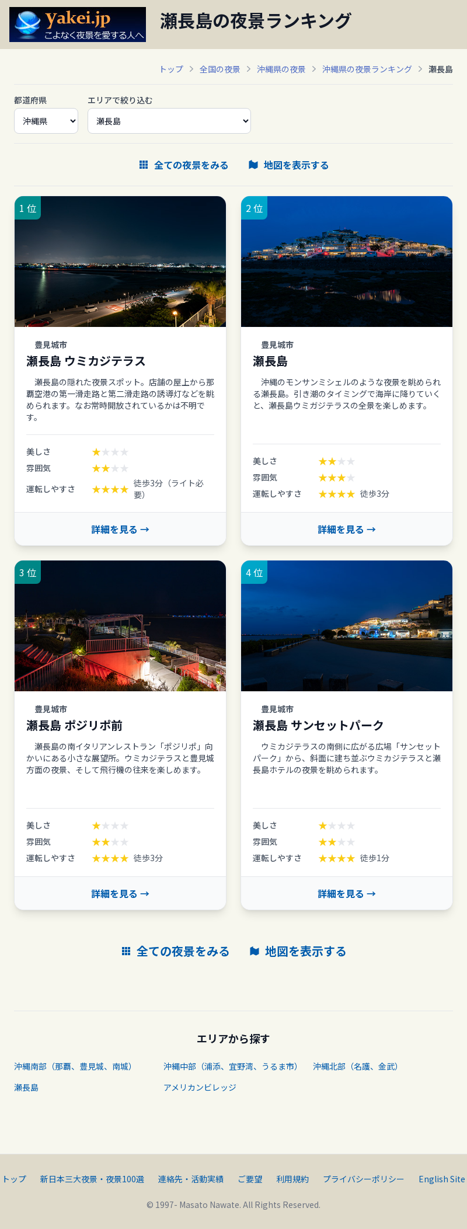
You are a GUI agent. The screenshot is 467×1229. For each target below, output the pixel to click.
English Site (442, 1179)
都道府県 (30, 100)
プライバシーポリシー (364, 1179)
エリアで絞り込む (120, 100)
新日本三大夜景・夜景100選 (92, 1179)
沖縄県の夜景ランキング (367, 69)
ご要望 (250, 1179)
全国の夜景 (220, 69)
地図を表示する (288, 165)
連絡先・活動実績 (191, 1179)
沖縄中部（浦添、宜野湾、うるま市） (232, 1066)
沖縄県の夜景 (281, 69)
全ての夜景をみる (183, 165)
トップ (171, 69)
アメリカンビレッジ (199, 1087)
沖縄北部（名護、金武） (358, 1066)
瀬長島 (26, 1087)
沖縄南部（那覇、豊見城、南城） (75, 1066)
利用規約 (292, 1179)
